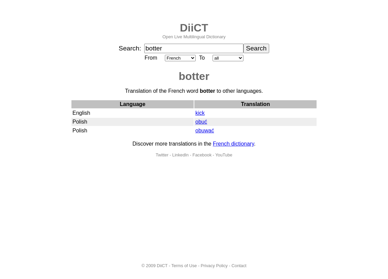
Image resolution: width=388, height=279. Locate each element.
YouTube (223, 154)
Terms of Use (184, 265)
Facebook (202, 154)
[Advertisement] (194, 210)
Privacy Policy (214, 265)
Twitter (162, 154)
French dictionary (233, 144)
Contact (239, 265)
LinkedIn (180, 154)
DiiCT (194, 28)
